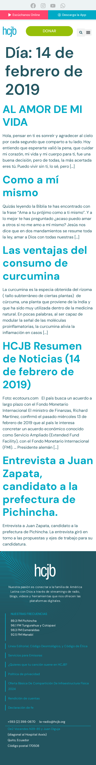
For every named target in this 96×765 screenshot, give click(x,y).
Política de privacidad (24, 674)
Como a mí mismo (31, 186)
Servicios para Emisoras (25, 655)
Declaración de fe (21, 708)
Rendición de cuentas (24, 698)
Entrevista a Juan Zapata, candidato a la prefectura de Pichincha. (48, 486)
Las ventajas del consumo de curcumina (45, 263)
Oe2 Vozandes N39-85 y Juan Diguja (34, 729)
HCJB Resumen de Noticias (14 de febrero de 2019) (42, 365)
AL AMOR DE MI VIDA (42, 115)
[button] (81, 32)
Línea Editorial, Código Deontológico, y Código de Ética (48, 646)
